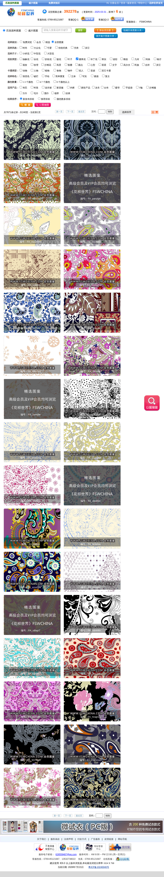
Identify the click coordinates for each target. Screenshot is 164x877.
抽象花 (26, 59)
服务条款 (55, 839)
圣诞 (93, 70)
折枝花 (48, 59)
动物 (25, 70)
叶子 (70, 59)
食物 (59, 70)
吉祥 (147, 65)
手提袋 (129, 87)
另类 (76, 48)
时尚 (25, 48)
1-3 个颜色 (28, 82)
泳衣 (97, 87)
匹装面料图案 (12, 3)
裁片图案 (33, 3)
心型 (93, 65)
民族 (137, 65)
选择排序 (126, 112)
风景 (59, 65)
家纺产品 (85, 87)
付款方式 (81, 839)
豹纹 (125, 59)
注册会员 (114, 3)
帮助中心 (142, 3)
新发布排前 (28, 99)
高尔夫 (126, 65)
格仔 (159, 59)
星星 (104, 65)
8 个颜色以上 (63, 82)
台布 (106, 87)
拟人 (81, 70)
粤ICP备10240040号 (98, 867)
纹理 (36, 65)
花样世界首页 (156, 3)
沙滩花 (47, 65)
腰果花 (82, 59)
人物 (36, 70)
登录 (123, 3)
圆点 (80, 65)
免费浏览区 (54, 3)
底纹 (25, 65)
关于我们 (41, 839)
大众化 (37, 48)
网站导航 (122, 839)
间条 (148, 59)
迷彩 (115, 59)
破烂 (36, 76)
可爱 (49, 48)
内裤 (72, 87)
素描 (96, 76)
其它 (87, 48)
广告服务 (95, 839)
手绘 (47, 76)
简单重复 (60, 76)
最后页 (81, 111)
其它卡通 (106, 70)
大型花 (50, 53)
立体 (73, 76)
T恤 (141, 87)
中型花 (37, 53)
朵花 (36, 59)
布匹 (25, 87)
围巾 (46, 93)
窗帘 (117, 87)
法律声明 (68, 839)
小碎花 (26, 53)
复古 (107, 76)
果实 (104, 59)
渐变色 (26, 76)
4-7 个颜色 (45, 82)
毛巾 (36, 93)
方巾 (25, 93)
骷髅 (70, 65)
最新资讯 (131, 3)
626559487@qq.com (66, 854)
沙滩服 (152, 87)
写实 (84, 76)
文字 (114, 65)
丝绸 (67, 93)
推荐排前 (45, 99)
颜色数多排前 (63, 99)
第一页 (59, 111)
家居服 (60, 87)
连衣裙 (48, 87)
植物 (47, 70)
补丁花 (94, 59)
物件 (70, 70)
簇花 (59, 59)
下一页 (70, 111)
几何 (137, 59)
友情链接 (108, 839)
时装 (36, 87)
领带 (56, 93)
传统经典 (62, 48)
